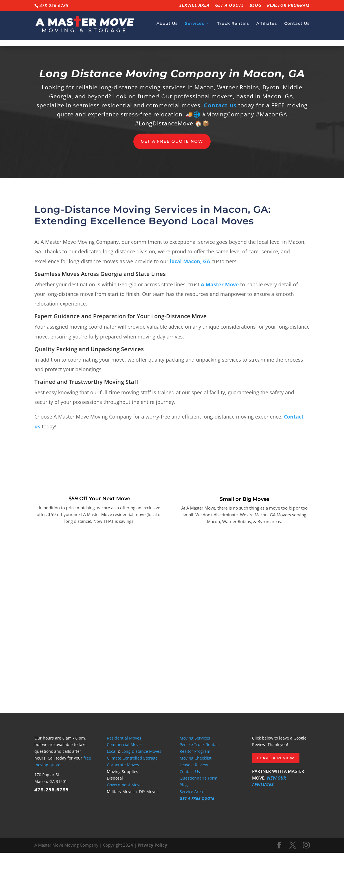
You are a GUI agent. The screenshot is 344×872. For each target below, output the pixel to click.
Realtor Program (288, 5)
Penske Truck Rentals (200, 763)
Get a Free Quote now (172, 160)
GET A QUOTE (229, 5)
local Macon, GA (190, 280)
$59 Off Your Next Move (99, 518)
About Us (167, 25)
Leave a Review (194, 784)
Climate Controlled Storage (132, 777)
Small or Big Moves (244, 518)
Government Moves (125, 804)
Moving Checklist (195, 777)
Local (111, 770)
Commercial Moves (125, 763)
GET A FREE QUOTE (197, 817)
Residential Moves (124, 757)
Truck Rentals (233, 25)
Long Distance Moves (141, 770)
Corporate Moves (123, 784)
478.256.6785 (51, 808)
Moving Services (195, 757)
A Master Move (220, 303)
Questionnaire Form (198, 797)
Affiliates (266, 25)
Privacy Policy (152, 864)
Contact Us (297, 25)
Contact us (220, 124)
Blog (255, 5)
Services (194, 25)
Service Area (194, 5)
